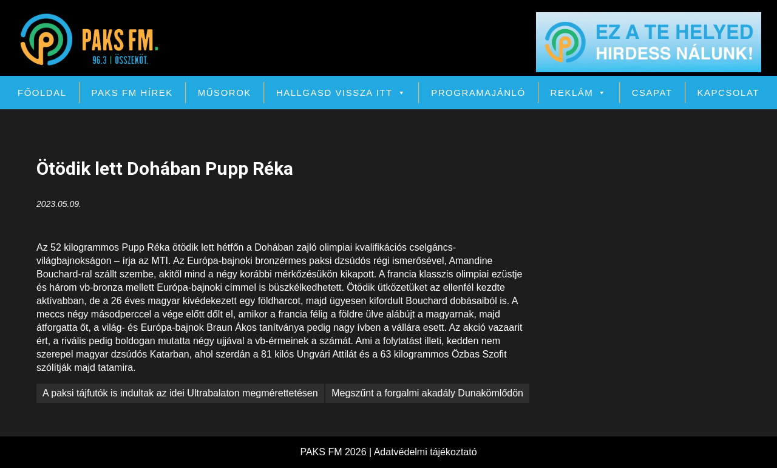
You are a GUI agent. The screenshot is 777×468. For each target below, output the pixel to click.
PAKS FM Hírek (132, 92)
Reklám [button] (579, 92)
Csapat (652, 92)
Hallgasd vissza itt (341, 92)
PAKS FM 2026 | (336, 452)
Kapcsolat (728, 92)
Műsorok (224, 92)
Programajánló (478, 92)
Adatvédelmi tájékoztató (425, 452)
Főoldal (42, 92)
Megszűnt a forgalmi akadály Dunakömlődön (427, 393)
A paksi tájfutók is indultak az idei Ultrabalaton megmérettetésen (180, 393)
